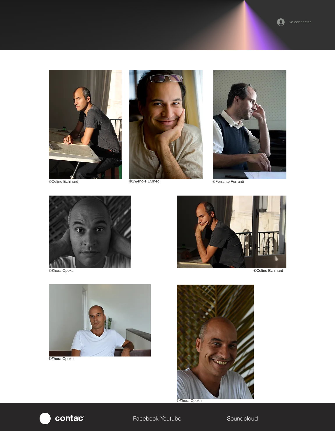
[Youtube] (193, 418)
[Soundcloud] (260, 418)
